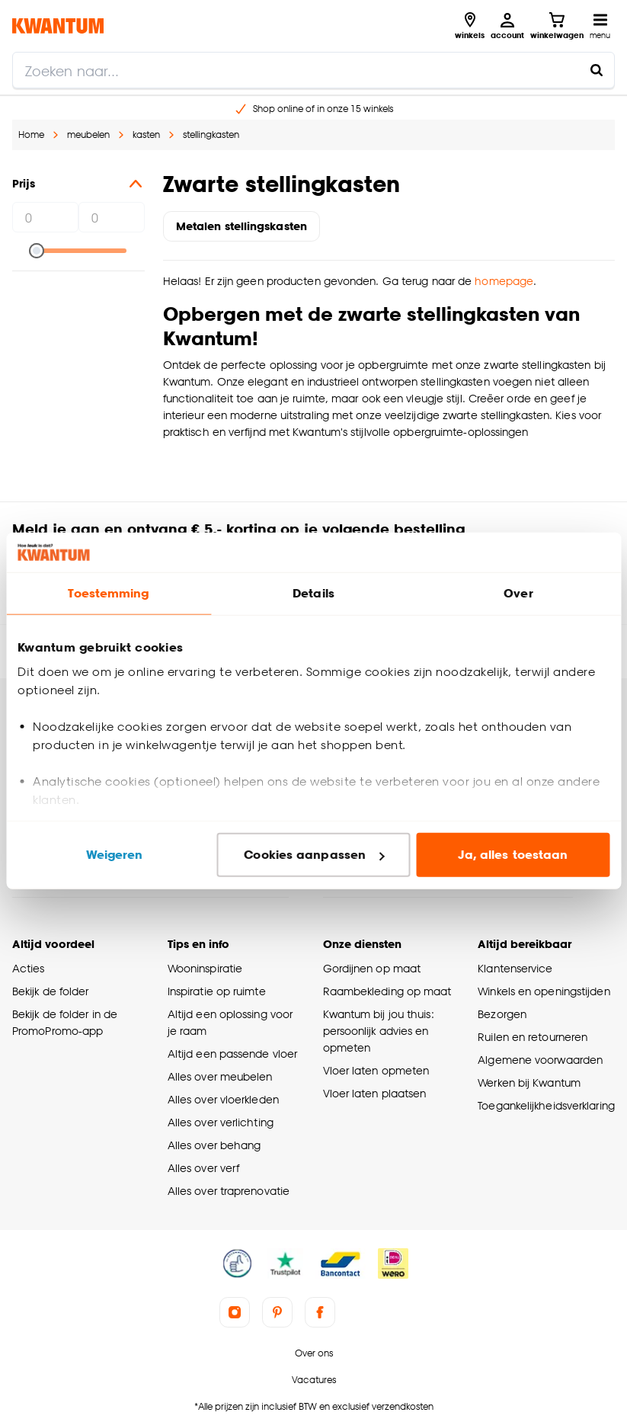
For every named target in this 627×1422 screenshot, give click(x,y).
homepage (504, 280)
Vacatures (314, 1379)
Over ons (314, 1353)
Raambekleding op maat (387, 991)
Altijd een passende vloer (232, 1053)
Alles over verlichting (221, 1122)
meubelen (88, 134)
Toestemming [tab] (108, 593)
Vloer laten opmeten (376, 1070)
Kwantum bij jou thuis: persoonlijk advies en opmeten (378, 1030)
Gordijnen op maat (372, 968)
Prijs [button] (78, 184)
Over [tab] (518, 593)
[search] (313, 70)
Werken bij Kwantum (529, 1082)
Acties (28, 968)
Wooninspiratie (205, 968)
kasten (146, 134)
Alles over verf (203, 1167)
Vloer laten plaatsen (375, 1093)
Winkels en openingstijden (543, 991)
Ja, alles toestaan (513, 854)
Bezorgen (502, 1013)
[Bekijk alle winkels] (469, 26)
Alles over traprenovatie (229, 1190)
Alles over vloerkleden (223, 1099)
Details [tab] (313, 593)
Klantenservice (515, 968)
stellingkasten (211, 134)
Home (31, 134)
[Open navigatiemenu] (600, 26)
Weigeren (114, 854)
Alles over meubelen (220, 1076)
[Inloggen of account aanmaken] (507, 26)
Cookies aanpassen (314, 854)
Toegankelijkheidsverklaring (546, 1105)
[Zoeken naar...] (596, 70)
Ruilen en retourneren (532, 1036)
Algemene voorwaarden (540, 1059)
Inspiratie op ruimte (217, 991)
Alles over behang (214, 1145)
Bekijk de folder (50, 991)
